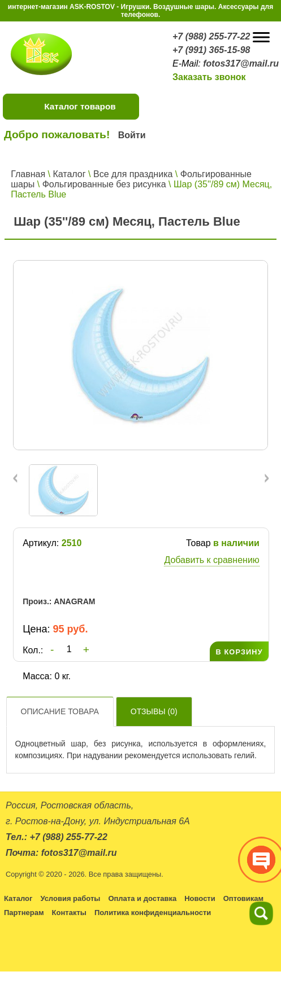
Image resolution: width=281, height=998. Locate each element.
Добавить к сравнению (211, 560)
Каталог (69, 174)
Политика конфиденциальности (152, 912)
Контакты (69, 912)
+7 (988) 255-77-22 (211, 36)
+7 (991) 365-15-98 (211, 50)
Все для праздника (132, 174)
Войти (132, 135)
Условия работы (70, 898)
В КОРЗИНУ (238, 652)
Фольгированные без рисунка (104, 184)
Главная (28, 174)
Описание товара (60, 711)
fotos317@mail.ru (241, 63)
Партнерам (24, 912)
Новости (199, 898)
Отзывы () (154, 711)
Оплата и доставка (142, 898)
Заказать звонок (209, 77)
